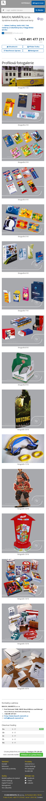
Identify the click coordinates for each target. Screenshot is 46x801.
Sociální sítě (29, 771)
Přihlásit (26, 3)
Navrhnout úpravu (12, 51)
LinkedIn (29, 783)
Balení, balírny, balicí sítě (15, 25)
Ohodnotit (12, 47)
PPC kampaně (29, 769)
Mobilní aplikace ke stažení (11, 778)
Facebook (29, 778)
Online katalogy (30, 766)
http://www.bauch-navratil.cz (16, 716)
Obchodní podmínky (9, 769)
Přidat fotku (33, 47)
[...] (19, 10)
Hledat (39, 10)
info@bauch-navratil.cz (13, 718)
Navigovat (33, 51)
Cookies (40, 797)
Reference (5, 766)
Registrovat (38, 3)
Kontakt (4, 764)
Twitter (28, 781)
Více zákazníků (6, 788)
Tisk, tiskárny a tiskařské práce (15, 26)
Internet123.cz (29, 764)
